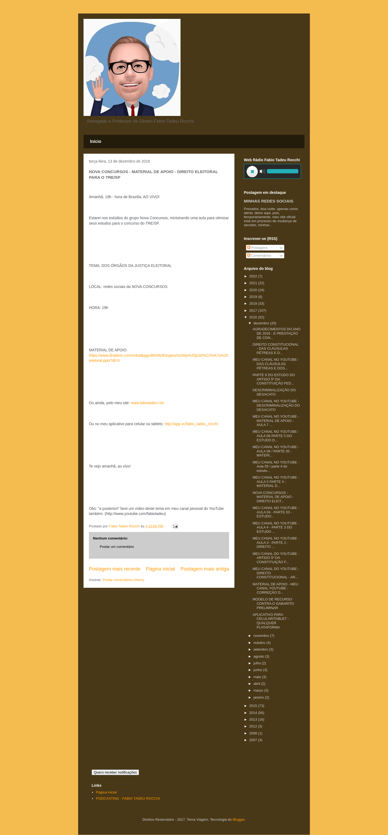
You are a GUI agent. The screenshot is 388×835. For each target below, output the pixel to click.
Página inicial (160, 569)
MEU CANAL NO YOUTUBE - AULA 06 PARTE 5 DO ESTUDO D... (275, 435)
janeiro (259, 697)
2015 (253, 706)
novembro (262, 636)
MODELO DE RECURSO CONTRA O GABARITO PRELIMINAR (273, 603)
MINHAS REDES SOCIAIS (268, 201)
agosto (259, 656)
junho (258, 670)
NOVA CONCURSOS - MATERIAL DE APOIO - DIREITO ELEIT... (272, 497)
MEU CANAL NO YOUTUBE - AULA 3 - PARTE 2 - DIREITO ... (275, 542)
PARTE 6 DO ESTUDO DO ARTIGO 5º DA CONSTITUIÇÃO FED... (273, 379)
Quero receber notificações (115, 772)
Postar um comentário (117, 547)
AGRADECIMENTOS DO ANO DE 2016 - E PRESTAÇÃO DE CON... (276, 333)
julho (258, 663)
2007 (253, 740)
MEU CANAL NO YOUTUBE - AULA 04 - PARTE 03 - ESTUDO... (275, 512)
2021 (253, 283)
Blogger (238, 819)
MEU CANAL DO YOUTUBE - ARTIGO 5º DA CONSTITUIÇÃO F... (275, 558)
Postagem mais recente (114, 569)
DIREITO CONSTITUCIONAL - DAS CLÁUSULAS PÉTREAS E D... (275, 348)
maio (258, 677)
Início (95, 141)
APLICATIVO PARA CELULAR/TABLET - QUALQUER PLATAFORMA (270, 621)
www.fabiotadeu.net (147, 403)
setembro (261, 649)
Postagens (257, 248)
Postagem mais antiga (205, 569)
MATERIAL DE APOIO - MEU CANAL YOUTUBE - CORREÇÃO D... (275, 588)
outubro (260, 643)
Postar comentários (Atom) (123, 580)
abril (257, 684)
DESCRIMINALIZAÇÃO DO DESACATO (274, 392)
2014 (253, 713)
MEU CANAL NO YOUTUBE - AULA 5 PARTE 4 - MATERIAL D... (275, 481)
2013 (253, 719)
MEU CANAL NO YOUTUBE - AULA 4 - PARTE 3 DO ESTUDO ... (275, 527)
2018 (253, 303)
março (259, 690)
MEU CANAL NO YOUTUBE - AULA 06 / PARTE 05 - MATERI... (275, 451)
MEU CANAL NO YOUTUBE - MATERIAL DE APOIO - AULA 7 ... (275, 420)
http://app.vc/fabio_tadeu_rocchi (191, 424)
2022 (253, 276)
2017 (253, 310)
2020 (253, 290)
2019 (253, 297)
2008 (253, 733)
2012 (253, 726)
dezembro (262, 323)
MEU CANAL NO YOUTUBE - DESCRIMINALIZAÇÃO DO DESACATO (276, 405)
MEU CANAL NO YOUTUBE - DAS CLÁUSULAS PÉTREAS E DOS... (275, 364)
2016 (253, 317)
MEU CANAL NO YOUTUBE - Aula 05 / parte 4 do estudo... (275, 466)
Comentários (259, 255)
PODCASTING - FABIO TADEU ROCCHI (128, 798)
